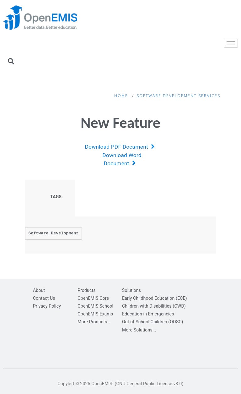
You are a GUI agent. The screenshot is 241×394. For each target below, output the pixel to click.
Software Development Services (178, 95)
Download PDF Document (120, 147)
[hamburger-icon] (231, 43)
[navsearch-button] (11, 62)
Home (121, 95)
